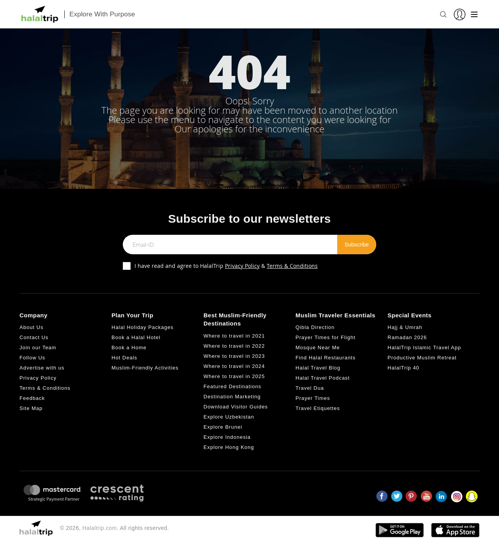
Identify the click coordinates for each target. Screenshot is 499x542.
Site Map (30, 408)
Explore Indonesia (227, 437)
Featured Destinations (232, 386)
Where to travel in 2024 (234, 366)
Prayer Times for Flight (326, 337)
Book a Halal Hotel (136, 337)
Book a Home (129, 347)
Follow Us (32, 358)
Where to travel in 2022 (234, 346)
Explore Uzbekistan (228, 417)
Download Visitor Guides (235, 407)
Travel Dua (310, 388)
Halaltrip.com (99, 528)
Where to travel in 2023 (234, 356)
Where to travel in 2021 (234, 336)
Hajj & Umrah (405, 327)
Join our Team (37, 347)
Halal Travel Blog (318, 368)
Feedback (32, 398)
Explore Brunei (222, 427)
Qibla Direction (315, 327)
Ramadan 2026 (407, 337)
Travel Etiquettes (318, 408)
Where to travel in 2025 (234, 376)
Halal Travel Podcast (323, 378)
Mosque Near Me (318, 347)
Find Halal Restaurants (326, 358)
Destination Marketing (232, 396)
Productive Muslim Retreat (422, 358)
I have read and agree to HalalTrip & (226, 265)
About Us (31, 327)
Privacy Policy (242, 265)
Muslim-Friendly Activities (145, 368)
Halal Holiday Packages (142, 327)
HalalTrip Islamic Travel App (424, 347)
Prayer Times (313, 398)
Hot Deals (124, 358)
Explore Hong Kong (228, 447)
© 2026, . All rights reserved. (114, 528)
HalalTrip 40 (403, 368)
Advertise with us (41, 368)
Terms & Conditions (292, 265)
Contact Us (33, 337)
